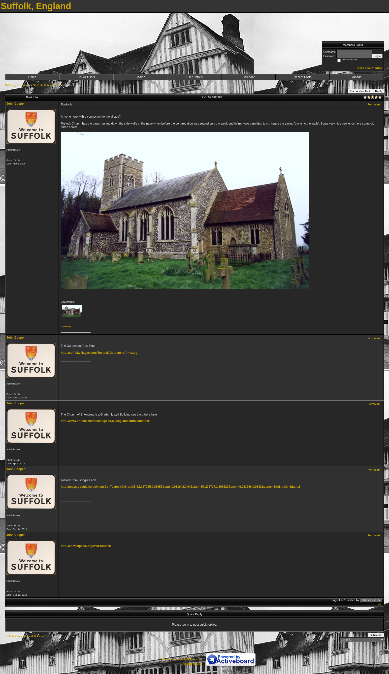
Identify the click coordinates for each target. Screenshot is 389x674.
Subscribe (376, 635)
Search (140, 77)
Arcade (356, 77)
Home (32, 77)
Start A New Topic (360, 91)
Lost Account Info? (369, 68)
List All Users (86, 77)
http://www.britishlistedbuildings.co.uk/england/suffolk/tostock (105, 421)
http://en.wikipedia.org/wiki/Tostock (86, 546)
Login (377, 56)
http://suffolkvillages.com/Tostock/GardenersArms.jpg (99, 352)
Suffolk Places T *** (46, 85)
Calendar (249, 77)
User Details (194, 77)
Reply (378, 91)
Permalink (373, 104)
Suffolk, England (17, 85)
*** (379, 604)
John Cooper (15, 103)
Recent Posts (302, 77)
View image (66, 326)
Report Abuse (192, 664)
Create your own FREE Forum (181, 659)
